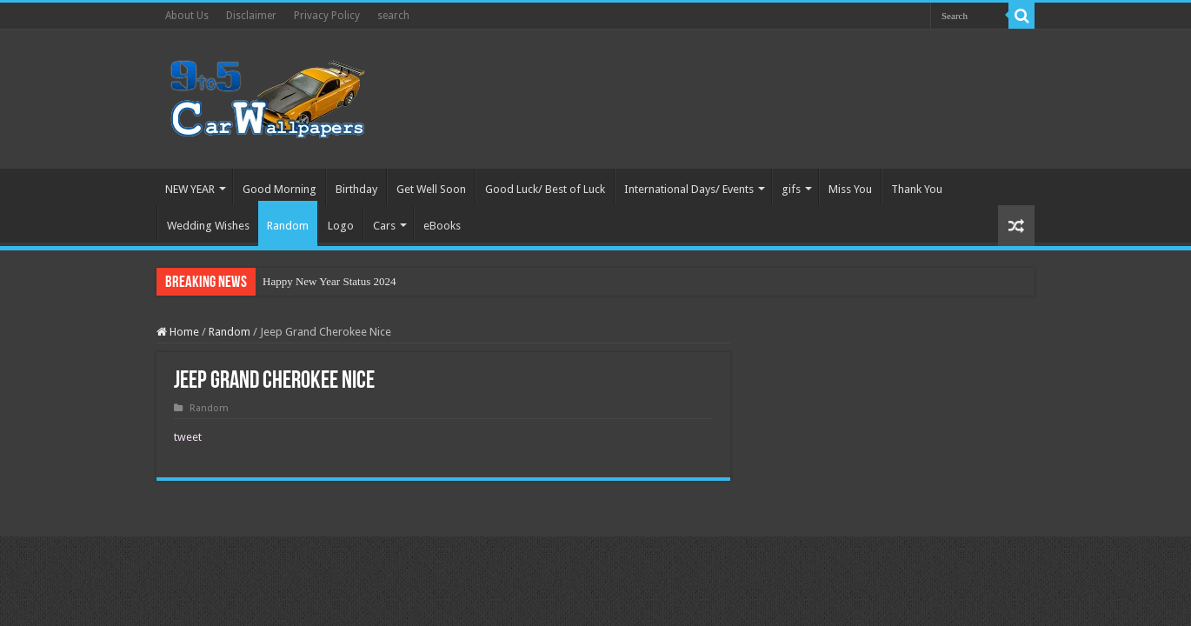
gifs (791, 189)
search (393, 16)
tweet (188, 436)
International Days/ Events (689, 189)
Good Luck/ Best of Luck (545, 189)
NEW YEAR (190, 189)
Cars (384, 225)
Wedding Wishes (208, 225)
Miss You (850, 189)
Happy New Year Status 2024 (329, 281)
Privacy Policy (327, 16)
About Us (187, 16)
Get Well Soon (431, 189)
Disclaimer (251, 16)
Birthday (356, 189)
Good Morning (279, 189)
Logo (341, 225)
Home (177, 331)
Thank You (916, 189)
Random (288, 225)
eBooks (442, 225)
